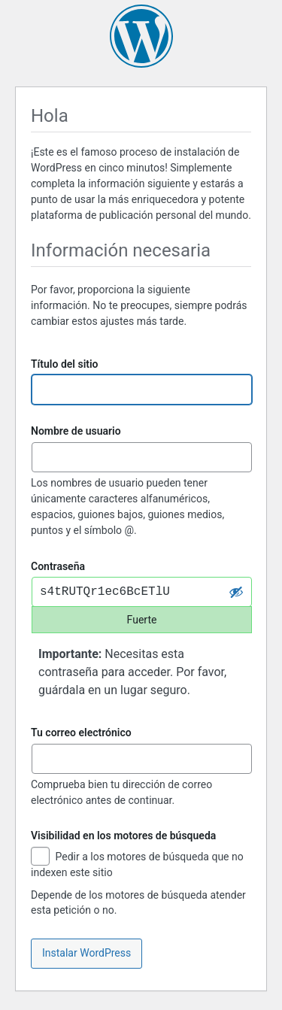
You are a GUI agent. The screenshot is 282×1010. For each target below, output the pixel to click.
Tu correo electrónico (81, 732)
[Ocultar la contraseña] (236, 592)
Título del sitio (65, 364)
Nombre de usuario (76, 431)
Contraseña (58, 566)
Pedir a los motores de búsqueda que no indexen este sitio (137, 864)
